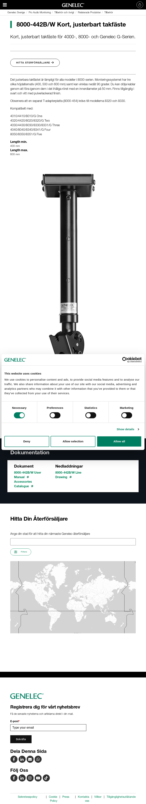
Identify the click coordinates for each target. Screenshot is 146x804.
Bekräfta (21, 739)
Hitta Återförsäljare (35, 62)
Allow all (119, 441)
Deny (26, 441)
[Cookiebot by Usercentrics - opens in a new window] (125, 360)
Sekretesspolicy (27, 797)
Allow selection (73, 441)
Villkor (98, 797)
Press (65, 797)
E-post (15, 721)
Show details (125, 429)
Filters (20, 552)
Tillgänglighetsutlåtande (121, 797)
